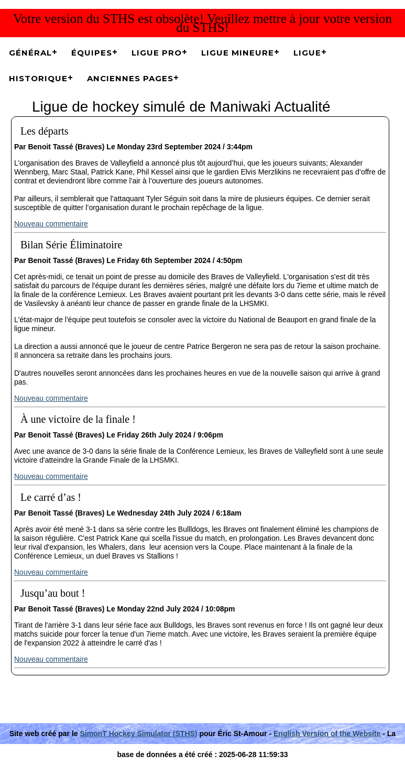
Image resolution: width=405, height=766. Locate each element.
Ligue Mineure (237, 53)
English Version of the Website (326, 733)
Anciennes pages (130, 78)
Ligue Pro (157, 53)
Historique (38, 78)
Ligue (307, 53)
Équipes (91, 53)
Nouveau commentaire (51, 224)
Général (30, 53)
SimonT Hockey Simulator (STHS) (139, 733)
